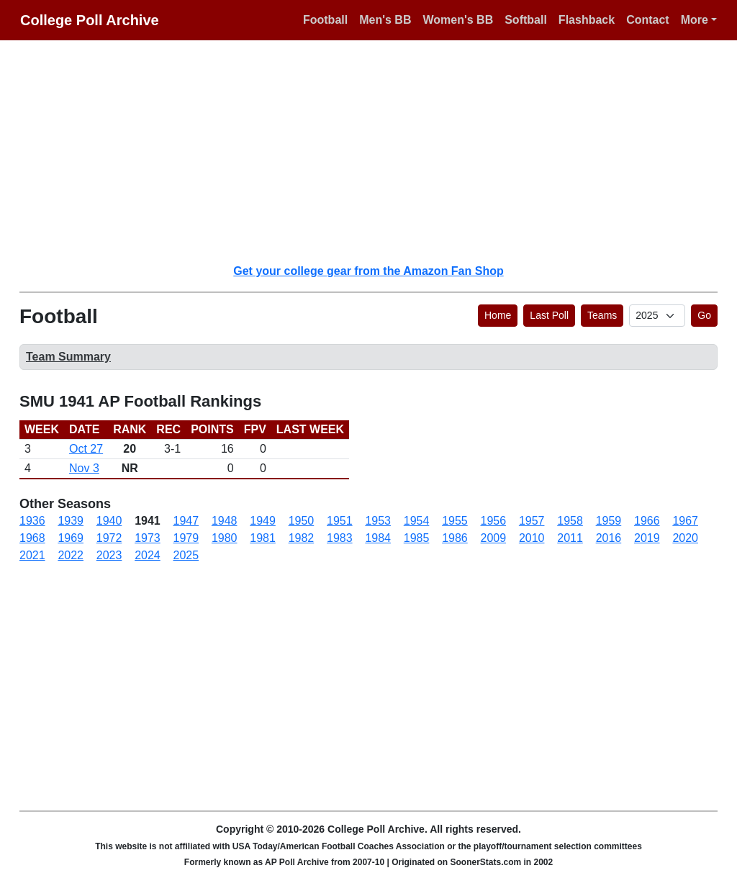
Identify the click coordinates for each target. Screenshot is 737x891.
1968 (32, 538)
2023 (109, 555)
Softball (526, 20)
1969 (70, 538)
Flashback (587, 20)
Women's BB (457, 20)
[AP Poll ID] (657, 315)
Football (325, 20)
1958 (570, 521)
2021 (32, 555)
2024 (147, 555)
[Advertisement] (377, 151)
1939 (70, 521)
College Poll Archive (89, 20)
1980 (225, 538)
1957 (532, 521)
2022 (70, 555)
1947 (186, 521)
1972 (109, 538)
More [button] (694, 20)
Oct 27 (86, 449)
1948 (225, 521)
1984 (378, 538)
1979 (186, 538)
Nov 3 (84, 468)
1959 (609, 521)
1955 (455, 521)
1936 (32, 521)
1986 (455, 538)
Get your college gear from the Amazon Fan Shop (368, 271)
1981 (263, 538)
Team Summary (68, 356)
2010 (532, 538)
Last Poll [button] (549, 315)
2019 (647, 538)
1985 (417, 538)
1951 (340, 521)
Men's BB (385, 20)
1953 (378, 521)
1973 (147, 538)
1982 (302, 538)
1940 (109, 521)
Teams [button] (602, 315)
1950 (302, 521)
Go (704, 315)
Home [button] (497, 315)
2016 (609, 538)
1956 (494, 521)
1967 (685, 521)
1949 (263, 521)
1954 (417, 521)
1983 (340, 538)
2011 (570, 538)
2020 (685, 538)
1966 (647, 521)
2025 (186, 555)
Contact (647, 20)
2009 (494, 538)
